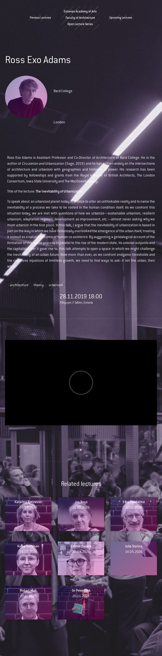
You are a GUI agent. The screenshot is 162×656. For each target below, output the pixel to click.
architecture (19, 285)
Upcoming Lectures (120, 18)
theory (38, 285)
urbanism (56, 285)
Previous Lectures (40, 18)
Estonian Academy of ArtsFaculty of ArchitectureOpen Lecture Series (80, 18)
